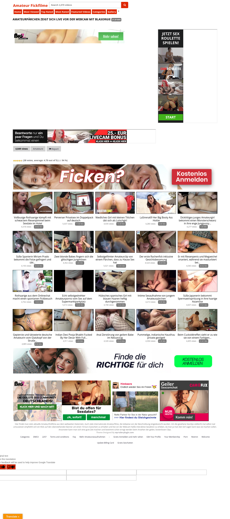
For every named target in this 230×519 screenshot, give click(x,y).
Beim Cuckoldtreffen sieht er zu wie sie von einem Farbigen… (197, 336)
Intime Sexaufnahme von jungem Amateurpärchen (156, 297)
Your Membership (172, 437)
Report (54, 148)
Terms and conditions (59, 437)
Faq (74, 437)
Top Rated (47, 11)
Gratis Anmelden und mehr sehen (128, 437)
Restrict (194, 437)
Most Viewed (31, 11)
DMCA (36, 437)
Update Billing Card (105, 442)
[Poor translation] (11, 467)
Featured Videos (80, 11)
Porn (186, 437)
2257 (44, 437)
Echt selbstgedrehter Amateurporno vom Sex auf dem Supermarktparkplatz (74, 298)
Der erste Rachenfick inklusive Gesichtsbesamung (156, 258)
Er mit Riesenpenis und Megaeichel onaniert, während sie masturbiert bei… (197, 259)
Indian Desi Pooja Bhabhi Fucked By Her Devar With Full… (74, 336)
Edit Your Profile (154, 437)
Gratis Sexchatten (125, 442)
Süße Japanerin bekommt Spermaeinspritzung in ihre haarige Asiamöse (197, 298)
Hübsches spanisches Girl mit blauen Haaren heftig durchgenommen (115, 298)
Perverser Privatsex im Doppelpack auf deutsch (73, 219)
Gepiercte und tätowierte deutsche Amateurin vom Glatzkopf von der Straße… (32, 337)
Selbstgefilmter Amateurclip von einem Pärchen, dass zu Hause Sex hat (115, 259)
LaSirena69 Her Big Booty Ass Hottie (156, 219)
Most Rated (62, 11)
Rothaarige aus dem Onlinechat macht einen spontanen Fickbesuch (32, 297)
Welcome (206, 437)
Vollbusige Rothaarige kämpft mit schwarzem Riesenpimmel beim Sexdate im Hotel (32, 220)
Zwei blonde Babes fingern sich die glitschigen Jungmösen (73, 258)
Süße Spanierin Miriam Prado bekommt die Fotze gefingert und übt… (32, 259)
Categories (99, 11)
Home (17, 11)
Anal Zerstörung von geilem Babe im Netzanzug (115, 336)
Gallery (112, 11)
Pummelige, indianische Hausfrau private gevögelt (156, 336)
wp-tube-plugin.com (124, 432)
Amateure (38, 148)
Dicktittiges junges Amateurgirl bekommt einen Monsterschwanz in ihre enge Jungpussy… (197, 220)
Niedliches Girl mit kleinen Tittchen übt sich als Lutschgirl (115, 219)
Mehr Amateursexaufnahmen (92, 437)
